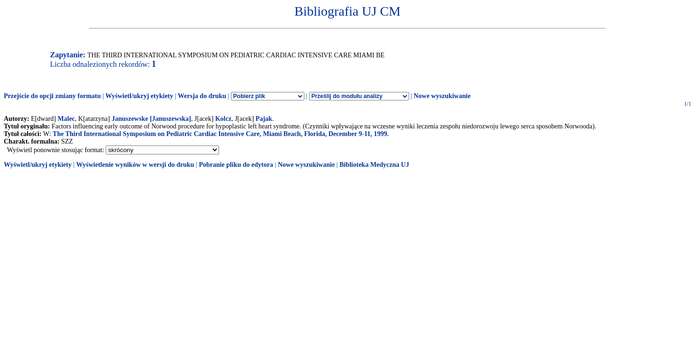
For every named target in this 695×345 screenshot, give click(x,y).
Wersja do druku (202, 96)
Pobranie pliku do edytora (236, 164)
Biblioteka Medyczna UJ (374, 164)
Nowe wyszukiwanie (441, 96)
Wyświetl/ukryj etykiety (139, 96)
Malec (66, 118)
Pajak (264, 118)
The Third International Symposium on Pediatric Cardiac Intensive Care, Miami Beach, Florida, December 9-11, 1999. (221, 133)
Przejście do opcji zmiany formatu (52, 96)
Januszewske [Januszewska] (151, 118)
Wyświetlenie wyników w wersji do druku (135, 164)
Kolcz (223, 118)
